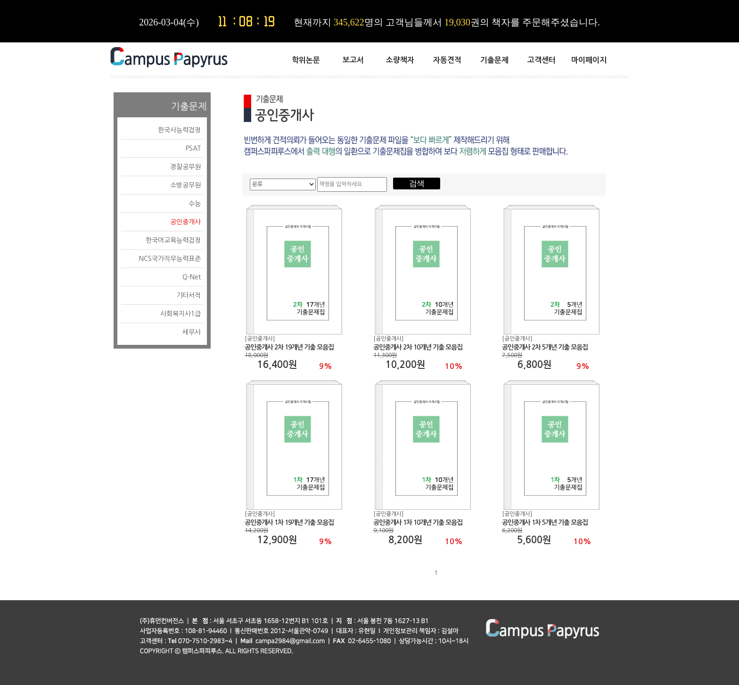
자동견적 (447, 60)
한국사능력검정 (179, 130)
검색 (416, 183)
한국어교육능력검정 (173, 240)
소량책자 (400, 60)
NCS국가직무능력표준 (170, 258)
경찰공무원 (185, 166)
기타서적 (188, 295)
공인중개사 (185, 222)
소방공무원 (185, 185)
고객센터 (541, 60)
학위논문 (306, 60)
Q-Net (191, 277)
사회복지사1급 (180, 313)
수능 (195, 203)
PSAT (193, 148)
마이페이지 (589, 60)
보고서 (353, 60)
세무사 (191, 332)
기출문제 (494, 60)
